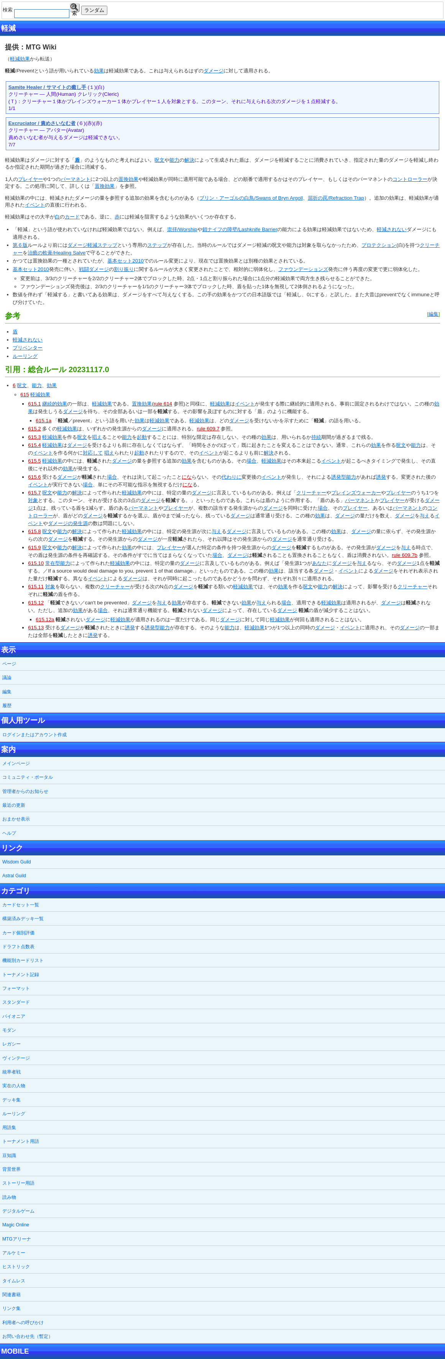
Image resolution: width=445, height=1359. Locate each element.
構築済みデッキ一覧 (23, 918)
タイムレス (13, 1281)
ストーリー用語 (18, 1183)
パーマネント (75, 179)
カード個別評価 (18, 933)
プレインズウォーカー (356, 493)
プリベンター (28, 348)
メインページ (16, 763)
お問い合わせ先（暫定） (27, 1336)
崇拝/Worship (182, 229)
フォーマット (16, 988)
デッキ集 (11, 1100)
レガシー (11, 1044)
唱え (97, 437)
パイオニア (13, 1016)
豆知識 (9, 1155)
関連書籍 (11, 1294)
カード (72, 217)
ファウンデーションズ (303, 269)
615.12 (36, 603)
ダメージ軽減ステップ (92, 245)
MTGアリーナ (16, 1239)
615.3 (34, 437)
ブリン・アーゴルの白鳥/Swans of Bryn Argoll (251, 198)
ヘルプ (9, 833)
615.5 (34, 461)
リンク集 (11, 1308)
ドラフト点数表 (18, 946)
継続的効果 (54, 404)
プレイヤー (30, 179)
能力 (174, 160)
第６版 (20, 245)
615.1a (43, 420)
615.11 (36, 586)
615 (24, 394)
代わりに (231, 477)
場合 (251, 461)
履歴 (6, 705)
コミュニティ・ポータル (27, 777)
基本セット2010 (125, 261)
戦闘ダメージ (94, 269)
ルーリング (25, 356)
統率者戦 (11, 1072)
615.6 (34, 477)
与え (425, 516)
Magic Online (15, 1225)
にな (187, 477)
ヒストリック (16, 1266)
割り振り (124, 269)
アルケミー (13, 1253)
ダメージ (213, 71)
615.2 (34, 429)
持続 (316, 437)
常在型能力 (57, 563)
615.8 (34, 531)
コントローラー (409, 179)
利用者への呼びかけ (23, 1322)
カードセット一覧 (20, 905)
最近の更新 (13, 805)
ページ (9, 663)
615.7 (34, 493)
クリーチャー (311, 493)
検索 (74, 7)
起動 (142, 437)
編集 (433, 314)
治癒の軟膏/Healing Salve (56, 253)
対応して (93, 453)
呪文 (159, 160)
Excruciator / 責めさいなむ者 (42, 123)
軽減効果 (20, 59)
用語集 (9, 1127)
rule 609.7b (404, 555)
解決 (189, 160)
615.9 (34, 547)
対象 (33, 500)
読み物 (9, 1197)
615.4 (34, 445)
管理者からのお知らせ (25, 791)
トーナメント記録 (20, 974)
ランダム (94, 10)
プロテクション (378, 245)
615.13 (36, 627)
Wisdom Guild (16, 862)
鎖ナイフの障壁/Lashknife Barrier (239, 229)
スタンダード (16, 1002)
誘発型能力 (343, 477)
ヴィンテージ (16, 1058)
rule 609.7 (208, 429)
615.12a (45, 619)
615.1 (34, 404)
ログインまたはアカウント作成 (34, 734)
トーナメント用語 (20, 1141)
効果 (99, 71)
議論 (6, 677)
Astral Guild (14, 875)
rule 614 (163, 404)
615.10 (36, 563)
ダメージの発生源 (68, 523)
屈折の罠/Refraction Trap (336, 198)
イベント (35, 205)
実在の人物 (13, 1085)
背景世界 (11, 1169)
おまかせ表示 (16, 819)
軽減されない (392, 229)
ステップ (157, 245)
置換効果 (128, 179)
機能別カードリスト (23, 960)
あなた (319, 563)
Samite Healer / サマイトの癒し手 (47, 87)
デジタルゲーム (18, 1211)
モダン (9, 1030)
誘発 (381, 477)
